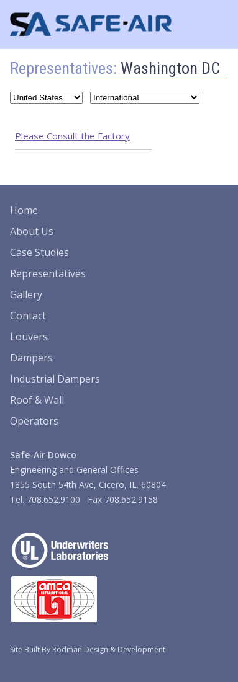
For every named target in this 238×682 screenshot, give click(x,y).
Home (24, 210)
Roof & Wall (37, 400)
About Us (31, 231)
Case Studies (39, 252)
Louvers (29, 336)
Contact (28, 315)
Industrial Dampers (55, 379)
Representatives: (63, 68)
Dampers (31, 358)
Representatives (48, 273)
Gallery (26, 294)
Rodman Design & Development (108, 649)
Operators (34, 421)
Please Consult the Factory (72, 136)
